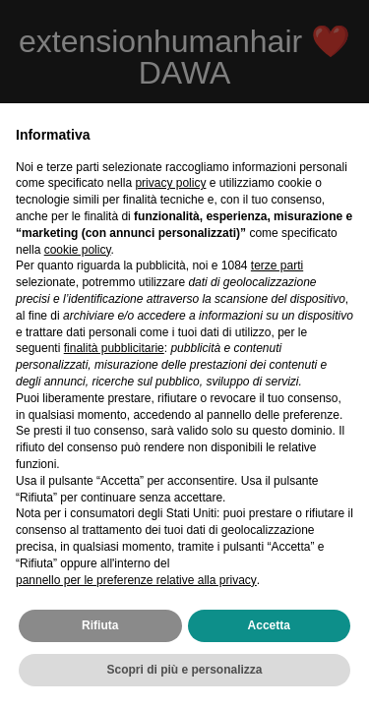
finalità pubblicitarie (114, 348)
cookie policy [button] (77, 250)
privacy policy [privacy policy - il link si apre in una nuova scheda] (170, 183)
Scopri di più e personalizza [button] (184, 670)
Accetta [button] (269, 625)
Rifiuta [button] (100, 625)
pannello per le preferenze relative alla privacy (136, 580)
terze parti (277, 265)
